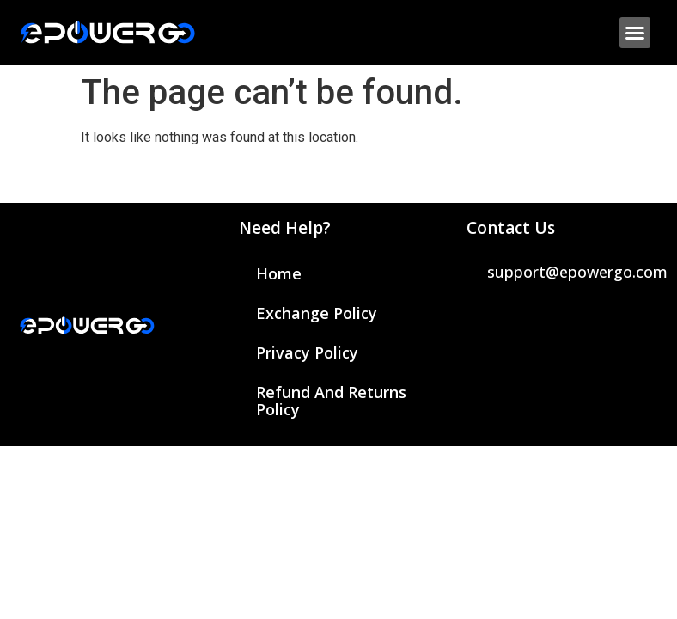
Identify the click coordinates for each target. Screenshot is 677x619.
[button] (634, 32)
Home (279, 273)
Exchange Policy (316, 313)
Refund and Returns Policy (331, 401)
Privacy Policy (307, 352)
